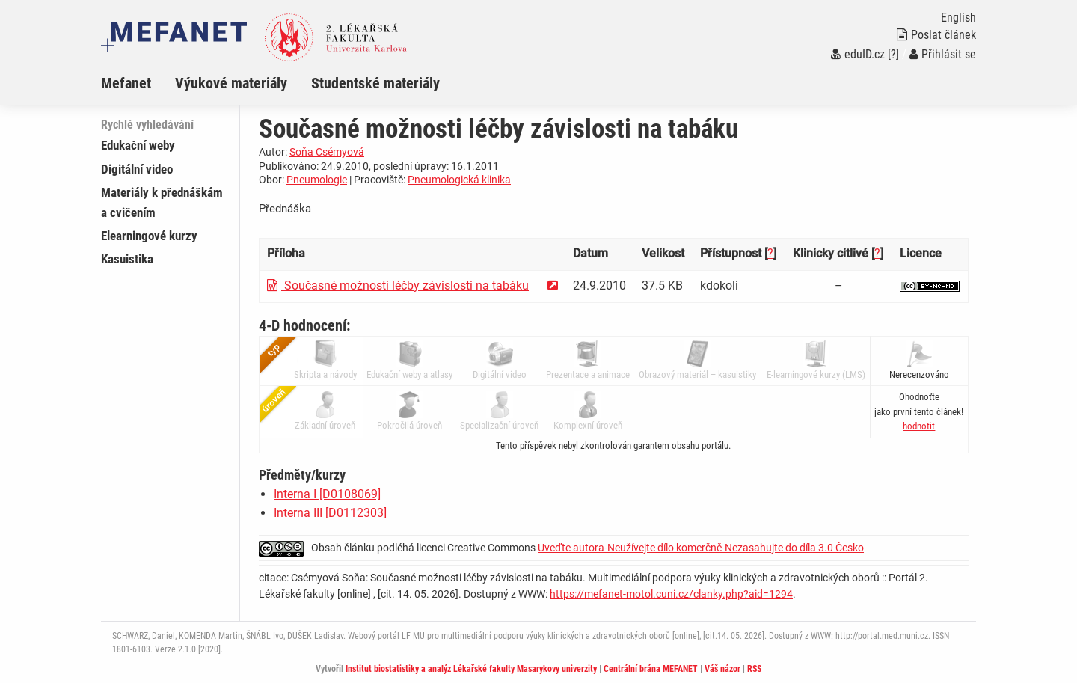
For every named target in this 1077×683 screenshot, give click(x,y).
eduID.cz (858, 54)
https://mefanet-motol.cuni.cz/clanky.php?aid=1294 (671, 594)
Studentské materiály (375, 83)
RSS (754, 669)
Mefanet (126, 83)
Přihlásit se (942, 54)
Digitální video (137, 169)
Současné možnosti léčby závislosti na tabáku (398, 285)
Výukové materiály (231, 83)
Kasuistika (127, 258)
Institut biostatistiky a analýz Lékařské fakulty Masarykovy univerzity (471, 669)
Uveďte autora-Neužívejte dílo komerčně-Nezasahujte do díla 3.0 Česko (701, 548)
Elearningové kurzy (149, 235)
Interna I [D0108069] (327, 494)
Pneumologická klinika (459, 180)
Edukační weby (138, 145)
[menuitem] (138, 83)
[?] (893, 54)
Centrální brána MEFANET (651, 669)
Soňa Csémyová (326, 152)
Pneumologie (316, 180)
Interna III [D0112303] (330, 513)
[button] (919, 426)
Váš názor (722, 669)
